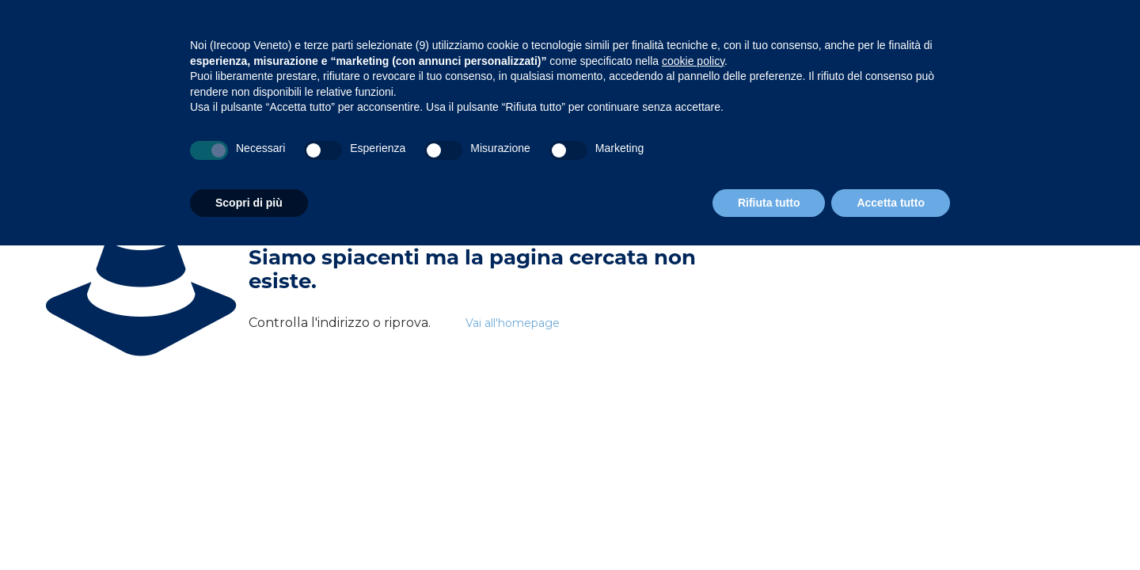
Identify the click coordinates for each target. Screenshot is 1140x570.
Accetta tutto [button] (891, 202)
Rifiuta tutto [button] (769, 202)
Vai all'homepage (513, 323)
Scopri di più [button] (249, 202)
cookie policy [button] (693, 61)
